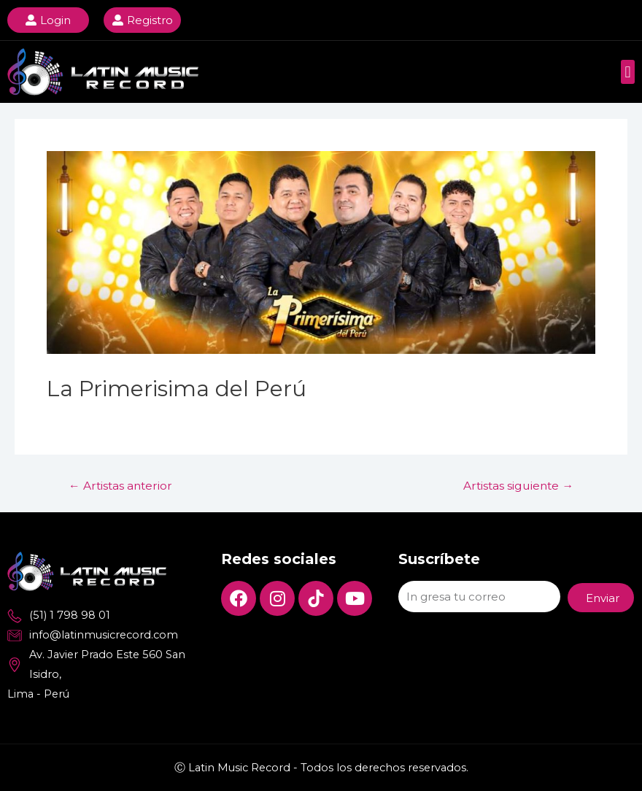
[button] (628, 72)
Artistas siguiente (518, 486)
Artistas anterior (120, 486)
